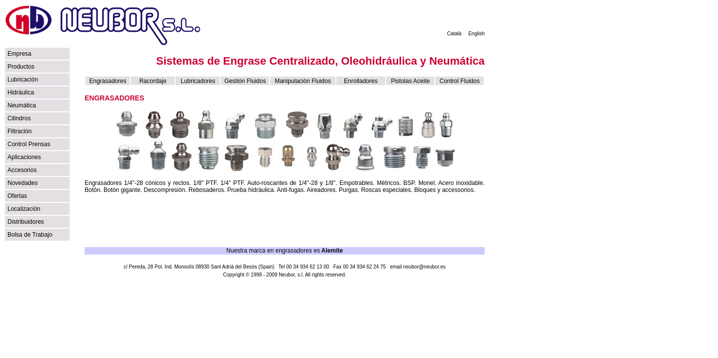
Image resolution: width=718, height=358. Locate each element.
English (476, 33)
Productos (20, 66)
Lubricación (22, 79)
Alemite (332, 250)
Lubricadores (198, 81)
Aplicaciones (24, 157)
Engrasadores (107, 81)
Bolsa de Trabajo (29, 234)
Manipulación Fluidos (303, 81)
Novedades (22, 182)
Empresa (19, 53)
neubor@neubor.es (424, 266)
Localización (23, 208)
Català (454, 33)
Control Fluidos (459, 81)
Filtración (19, 131)
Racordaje (153, 81)
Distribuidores (25, 221)
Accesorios (22, 170)
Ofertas (17, 195)
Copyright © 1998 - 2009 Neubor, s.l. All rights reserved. (284, 274)
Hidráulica (20, 92)
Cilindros (19, 118)
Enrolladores (360, 81)
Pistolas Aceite (410, 81)
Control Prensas (28, 144)
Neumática (21, 105)
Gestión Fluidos (245, 81)
